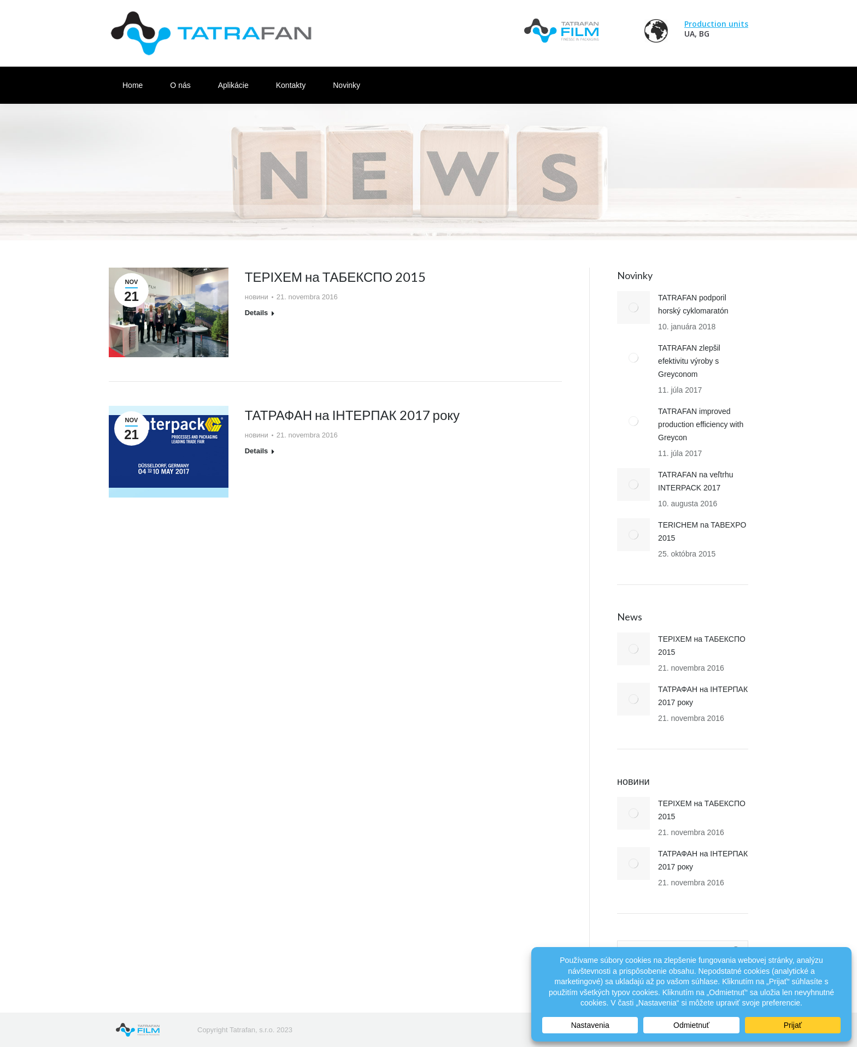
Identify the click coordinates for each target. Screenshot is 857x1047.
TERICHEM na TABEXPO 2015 (702, 531)
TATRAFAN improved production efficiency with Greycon (700, 424)
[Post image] (633, 307)
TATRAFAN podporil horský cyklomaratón (693, 304)
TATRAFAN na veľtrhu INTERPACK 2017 (695, 481)
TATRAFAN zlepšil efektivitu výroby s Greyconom (689, 361)
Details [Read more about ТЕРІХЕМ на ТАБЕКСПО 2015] (256, 313)
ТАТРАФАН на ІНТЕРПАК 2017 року (352, 415)
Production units (716, 24)
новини (256, 297)
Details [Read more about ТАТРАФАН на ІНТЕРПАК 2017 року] (256, 451)
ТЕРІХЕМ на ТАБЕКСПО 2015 (335, 277)
